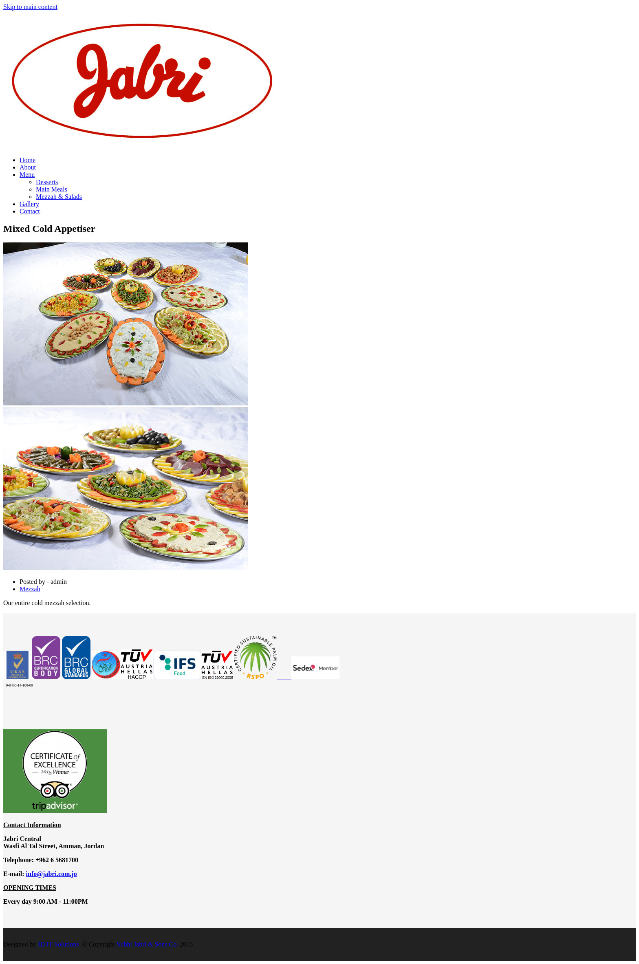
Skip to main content (30, 6)
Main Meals (51, 189)
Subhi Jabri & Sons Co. (147, 944)
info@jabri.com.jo (51, 873)
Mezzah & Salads (59, 196)
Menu (27, 174)
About (28, 167)
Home (27, 159)
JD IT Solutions (58, 944)
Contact (30, 211)
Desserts (47, 181)
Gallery (29, 203)
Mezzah (30, 588)
